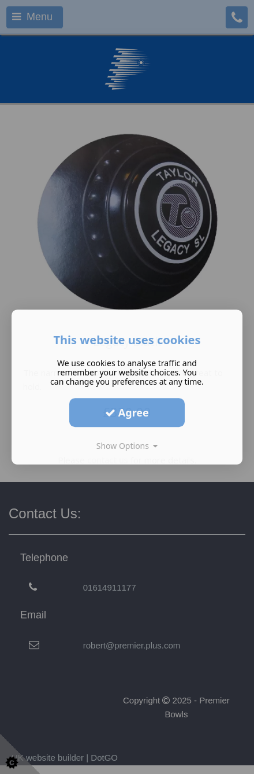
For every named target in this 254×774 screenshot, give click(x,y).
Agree (127, 412)
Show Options (127, 445)
